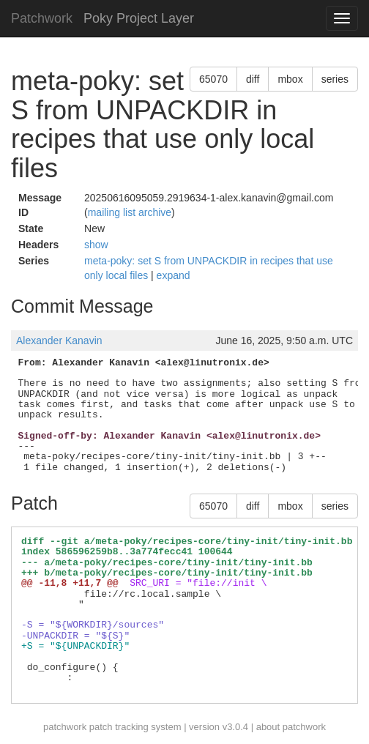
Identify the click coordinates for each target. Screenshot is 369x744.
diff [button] (252, 79)
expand (173, 275)
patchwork (64, 726)
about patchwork (291, 726)
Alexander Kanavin (59, 340)
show (96, 244)
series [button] (334, 79)
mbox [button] (289, 79)
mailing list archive (129, 212)
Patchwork (41, 18)
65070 (213, 79)
